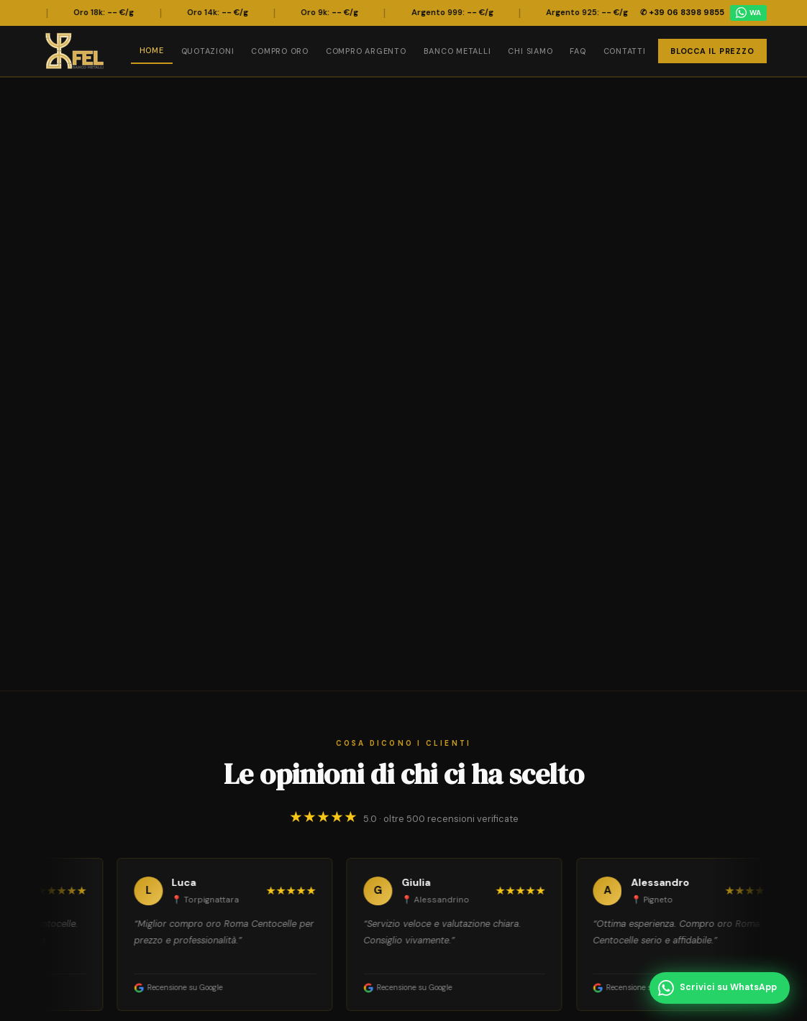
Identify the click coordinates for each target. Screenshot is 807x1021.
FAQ (577, 51)
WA (748, 12)
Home (152, 50)
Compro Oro (280, 51)
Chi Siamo (530, 51)
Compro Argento (366, 51)
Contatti (624, 51)
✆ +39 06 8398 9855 (682, 12)
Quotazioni (207, 51)
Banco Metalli (457, 51)
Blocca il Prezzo (712, 51)
